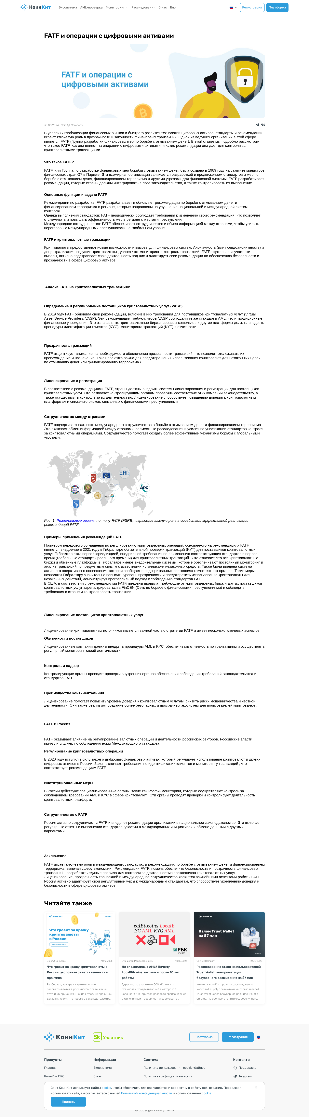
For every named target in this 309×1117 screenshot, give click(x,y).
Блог (173, 7)
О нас (162, 7)
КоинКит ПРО (54, 1076)
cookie (106, 1088)
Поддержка (244, 1068)
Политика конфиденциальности (168, 1076)
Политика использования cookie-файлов (174, 1068)
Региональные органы (76, 520)
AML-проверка (91, 7)
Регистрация (252, 7)
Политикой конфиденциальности (146, 1093)
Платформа (277, 7)
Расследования (143, 7)
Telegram (242, 1076)
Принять (68, 1102)
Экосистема (68, 7)
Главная (50, 1068)
